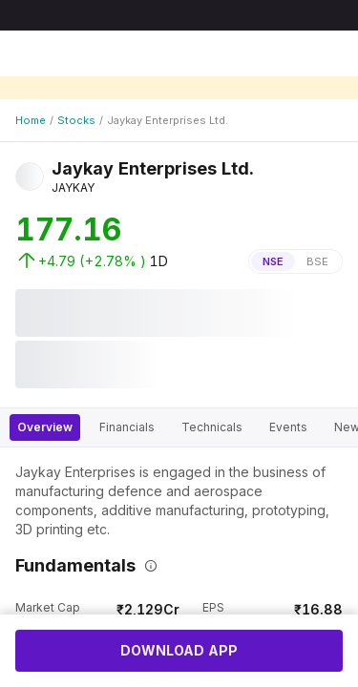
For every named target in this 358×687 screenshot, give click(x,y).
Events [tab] (288, 427)
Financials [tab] (127, 427)
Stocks (76, 120)
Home (30, 120)
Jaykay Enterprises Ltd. (167, 120)
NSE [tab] (273, 261)
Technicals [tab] (211, 427)
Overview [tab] (45, 427)
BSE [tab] (317, 261)
